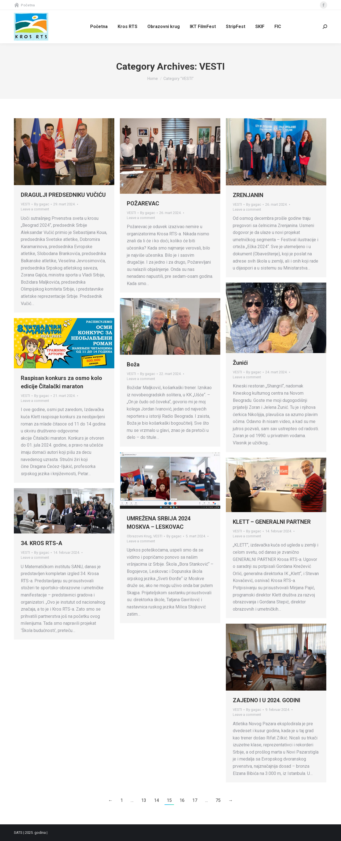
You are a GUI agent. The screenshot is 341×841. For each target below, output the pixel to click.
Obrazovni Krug (139, 536)
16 (182, 800)
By (41, 204)
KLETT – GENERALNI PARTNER (272, 521)
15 (169, 800)
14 (156, 800)
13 (143, 800)
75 (218, 800)
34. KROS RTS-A (41, 543)
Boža (133, 364)
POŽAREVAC (143, 203)
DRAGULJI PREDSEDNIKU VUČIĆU (63, 195)
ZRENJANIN (248, 195)
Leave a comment (35, 209)
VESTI (25, 204)
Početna (24, 5)
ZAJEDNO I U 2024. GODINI (266, 700)
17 (194, 800)
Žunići (240, 362)
